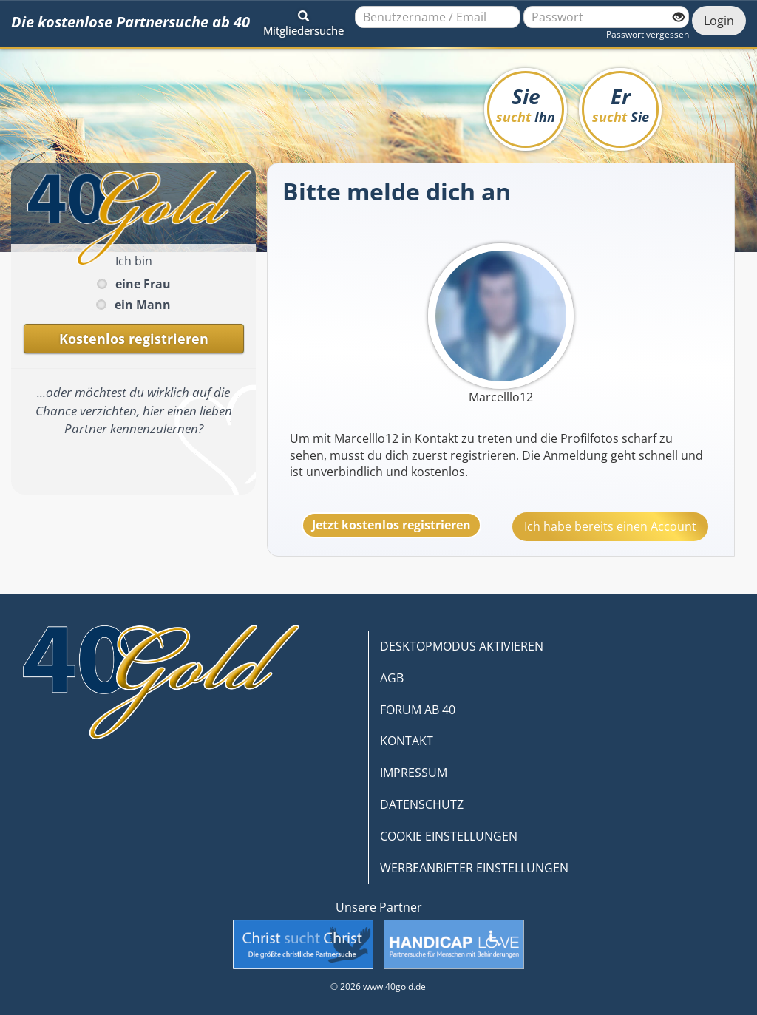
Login (719, 21)
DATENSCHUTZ (422, 804)
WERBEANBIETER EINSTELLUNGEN (474, 868)
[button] (303, 21)
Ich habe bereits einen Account (610, 526)
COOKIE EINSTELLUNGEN (448, 836)
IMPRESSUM (413, 772)
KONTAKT (406, 741)
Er (620, 104)
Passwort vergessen (647, 34)
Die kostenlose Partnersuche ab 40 (130, 22)
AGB (392, 678)
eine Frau (143, 284)
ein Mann (143, 304)
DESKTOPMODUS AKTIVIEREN (461, 646)
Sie (525, 104)
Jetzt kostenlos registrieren (391, 525)
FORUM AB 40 (417, 710)
